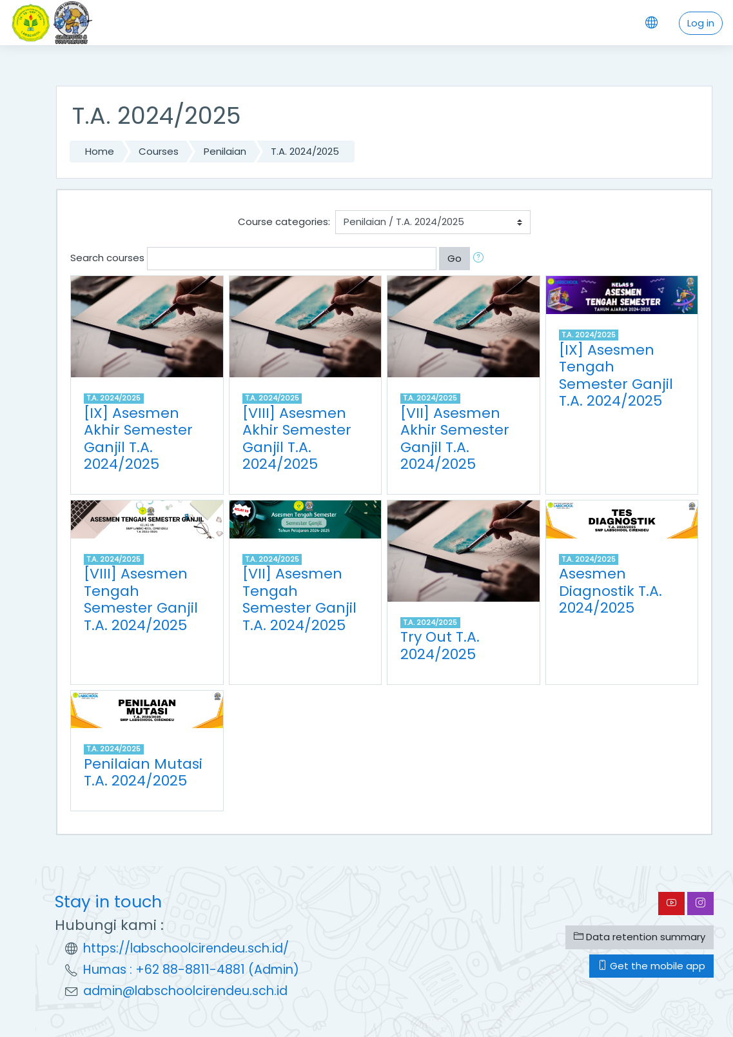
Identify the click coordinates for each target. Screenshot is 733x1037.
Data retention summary (639, 936)
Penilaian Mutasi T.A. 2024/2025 (143, 772)
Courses (159, 151)
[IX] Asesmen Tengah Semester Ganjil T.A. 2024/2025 (616, 375)
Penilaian (225, 151)
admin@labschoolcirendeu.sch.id (185, 991)
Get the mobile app (651, 966)
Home (99, 151)
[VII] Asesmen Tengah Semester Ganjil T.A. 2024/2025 (299, 599)
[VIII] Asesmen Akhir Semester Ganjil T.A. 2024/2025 (296, 439)
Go (454, 258)
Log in (700, 23)
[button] (481, 258)
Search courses (107, 257)
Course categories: (284, 221)
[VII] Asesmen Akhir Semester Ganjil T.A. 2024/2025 (454, 439)
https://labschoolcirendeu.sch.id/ (186, 948)
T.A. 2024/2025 (305, 151)
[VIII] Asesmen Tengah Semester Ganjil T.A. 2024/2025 (141, 599)
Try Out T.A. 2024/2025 (440, 645)
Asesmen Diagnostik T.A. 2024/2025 (610, 591)
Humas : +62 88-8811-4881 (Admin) (191, 969)
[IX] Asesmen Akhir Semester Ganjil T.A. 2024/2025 (138, 439)
